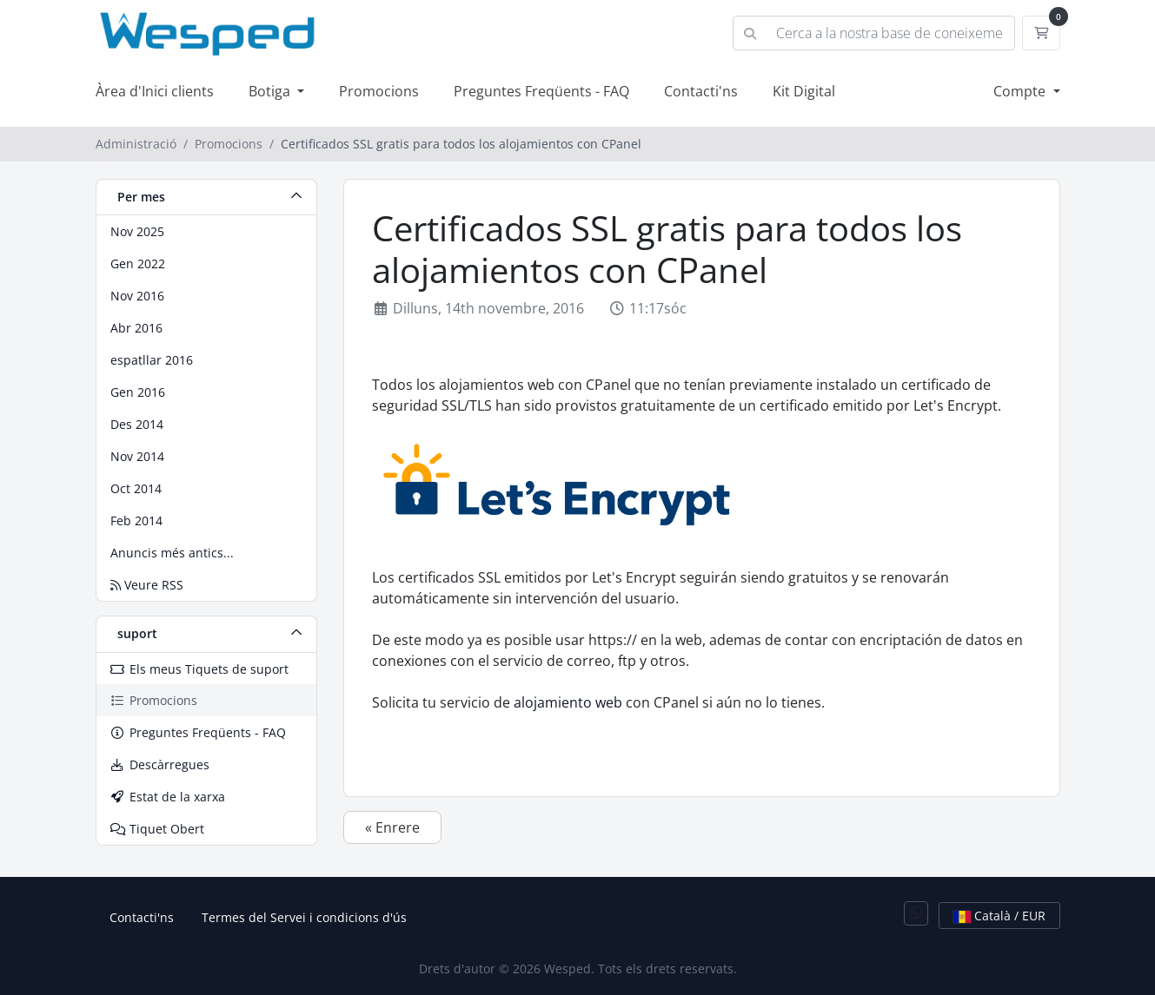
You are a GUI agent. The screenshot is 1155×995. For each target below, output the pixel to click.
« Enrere (392, 827)
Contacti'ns (701, 91)
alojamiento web (568, 702)
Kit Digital (804, 91)
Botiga (271, 91)
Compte (1021, 91)
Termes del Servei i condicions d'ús (304, 917)
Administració (136, 143)
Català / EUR (999, 915)
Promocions (379, 91)
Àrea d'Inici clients (155, 91)
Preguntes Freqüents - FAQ (541, 91)
